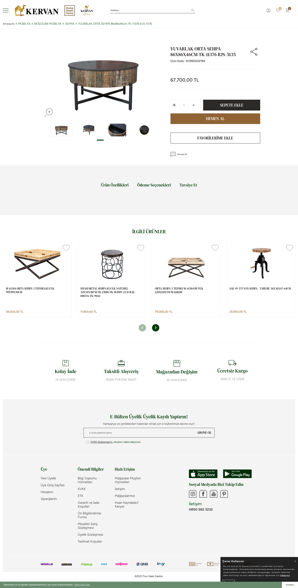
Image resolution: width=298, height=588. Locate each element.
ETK (80, 496)
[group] (103, 83)
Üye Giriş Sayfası (53, 485)
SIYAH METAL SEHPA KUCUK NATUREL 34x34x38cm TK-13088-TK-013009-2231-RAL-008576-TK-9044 (108, 292)
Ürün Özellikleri (115, 185)
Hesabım (47, 492)
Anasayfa (8, 23)
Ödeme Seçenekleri (154, 185)
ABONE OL (204, 432)
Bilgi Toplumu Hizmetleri (87, 480)
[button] (100, 140)
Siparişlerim (49, 499)
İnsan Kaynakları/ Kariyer (127, 504)
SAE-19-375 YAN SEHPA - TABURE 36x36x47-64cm (260, 288)
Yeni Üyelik (48, 478)
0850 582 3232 (201, 509)
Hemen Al (215, 118)
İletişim (120, 489)
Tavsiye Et (178, 154)
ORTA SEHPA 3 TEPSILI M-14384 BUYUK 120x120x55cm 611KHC (179, 290)
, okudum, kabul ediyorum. (113, 442)
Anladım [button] (290, 585)
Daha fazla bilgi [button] (82, 584)
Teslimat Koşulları (90, 541)
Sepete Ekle (231, 105)
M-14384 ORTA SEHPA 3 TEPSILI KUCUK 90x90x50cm (30, 290)
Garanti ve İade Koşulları (88, 504)
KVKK (82, 489)
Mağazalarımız (125, 496)
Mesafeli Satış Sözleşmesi (87, 526)
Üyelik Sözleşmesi (90, 534)
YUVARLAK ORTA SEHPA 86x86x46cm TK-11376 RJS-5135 (115, 23)
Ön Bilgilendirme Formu (89, 515)
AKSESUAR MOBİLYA (47, 23)
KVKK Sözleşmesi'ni (101, 442)
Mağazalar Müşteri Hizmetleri (128, 480)
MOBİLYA (24, 23)
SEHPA (69, 23)
